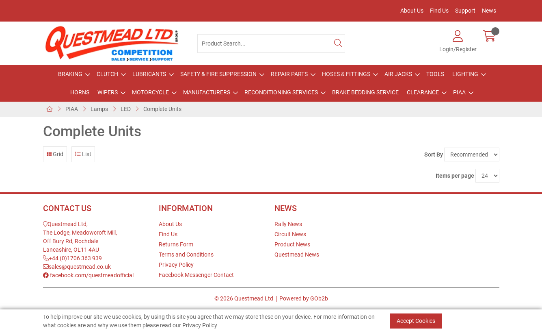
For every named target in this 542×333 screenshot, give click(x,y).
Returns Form (176, 244)
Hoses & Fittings (346, 74)
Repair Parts (289, 74)
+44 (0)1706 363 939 (72, 258)
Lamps (99, 109)
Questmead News (296, 254)
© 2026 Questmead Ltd (243, 298)
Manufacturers (206, 92)
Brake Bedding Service (365, 92)
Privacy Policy (176, 264)
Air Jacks (398, 74)
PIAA (459, 92)
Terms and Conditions (186, 254)
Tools (435, 74)
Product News (292, 244)
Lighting (465, 74)
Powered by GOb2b (303, 298)
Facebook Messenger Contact (196, 275)
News (489, 10)
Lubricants (149, 74)
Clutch (107, 74)
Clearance (423, 92)
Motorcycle (150, 92)
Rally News (288, 224)
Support (465, 10)
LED (126, 109)
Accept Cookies (416, 321)
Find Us (439, 10)
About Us (411, 10)
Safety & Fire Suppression (218, 74)
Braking (70, 74)
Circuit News (290, 234)
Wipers (107, 92)
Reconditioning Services (281, 92)
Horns (79, 92)
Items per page (455, 175)
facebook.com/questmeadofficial (88, 275)
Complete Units (162, 109)
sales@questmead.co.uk (77, 266)
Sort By (433, 154)
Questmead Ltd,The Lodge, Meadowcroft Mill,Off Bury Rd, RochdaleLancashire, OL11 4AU (80, 237)
